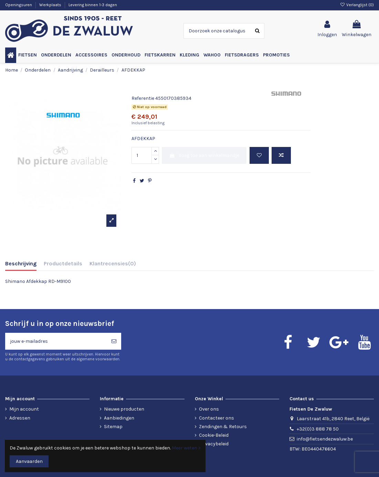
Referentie (142, 98)
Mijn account (24, 409)
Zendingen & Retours (223, 427)
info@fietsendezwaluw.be (325, 439)
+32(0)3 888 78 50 (318, 429)
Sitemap (113, 427)
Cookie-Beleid (214, 435)
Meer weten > (186, 448)
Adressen (19, 418)
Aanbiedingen (119, 418)
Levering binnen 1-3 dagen (93, 4)
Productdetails (63, 263)
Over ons (209, 409)
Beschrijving (20, 263)
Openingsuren (19, 4)
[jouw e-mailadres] (56, 341)
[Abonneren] (114, 341)
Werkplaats (50, 4)
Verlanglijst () (357, 4)
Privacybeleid (214, 444)
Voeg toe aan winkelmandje (204, 155)
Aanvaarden (29, 461)
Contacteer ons (216, 418)
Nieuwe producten (124, 409)
